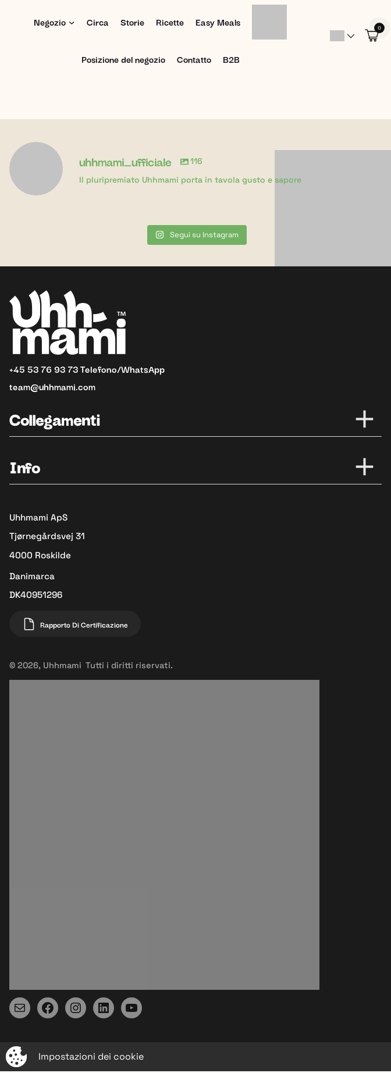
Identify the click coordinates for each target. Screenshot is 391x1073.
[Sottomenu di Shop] (72, 22)
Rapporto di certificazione (75, 624)
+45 (18, 368)
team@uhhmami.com (52, 386)
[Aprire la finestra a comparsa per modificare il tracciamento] (195, 1056)
